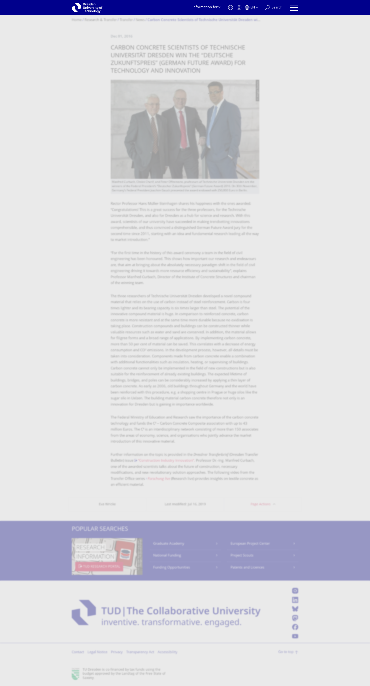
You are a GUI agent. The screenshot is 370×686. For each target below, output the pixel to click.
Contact (78, 652)
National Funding (167, 555)
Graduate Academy (168, 544)
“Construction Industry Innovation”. (166, 461)
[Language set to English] (251, 8)
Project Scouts (242, 555)
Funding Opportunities (171, 567)
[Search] (273, 8)
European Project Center (250, 544)
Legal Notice (97, 652)
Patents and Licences (247, 567)
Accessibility (167, 652)
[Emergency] (230, 7)
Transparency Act (140, 652)
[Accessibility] (239, 7)
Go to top (286, 652)
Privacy (117, 652)
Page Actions (261, 504)
